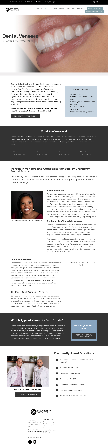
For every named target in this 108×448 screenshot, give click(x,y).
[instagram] (94, 2)
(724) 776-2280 (30, 2)
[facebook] (91, 2)
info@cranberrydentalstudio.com (38, 431)
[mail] (97, 2)
